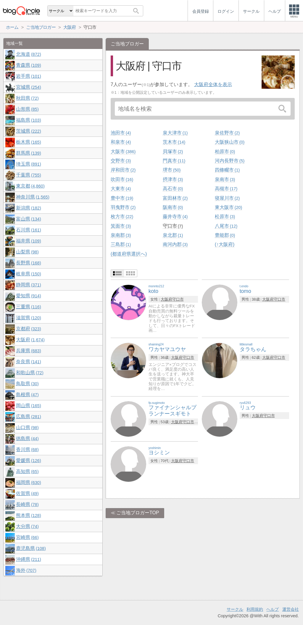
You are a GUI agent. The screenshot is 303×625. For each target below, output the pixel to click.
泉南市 (225, 179)
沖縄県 (28, 559)
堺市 (171, 169)
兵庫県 (28, 350)
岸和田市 (123, 169)
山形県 (27, 109)
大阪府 (166, 299)
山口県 (27, 427)
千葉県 (28, 174)
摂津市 (173, 179)
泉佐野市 (227, 132)
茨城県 (28, 131)
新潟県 (28, 207)
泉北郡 (173, 235)
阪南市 (173, 207)
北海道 (28, 54)
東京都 (30, 185)
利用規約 (254, 609)
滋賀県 (28, 317)
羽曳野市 (123, 207)
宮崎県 (27, 537)
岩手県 (28, 76)
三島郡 (121, 244)
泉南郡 (121, 235)
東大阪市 (228, 207)
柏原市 (225, 151)
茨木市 (174, 142)
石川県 (28, 229)
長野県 (28, 262)
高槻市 (226, 188)
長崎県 (27, 504)
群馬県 (28, 153)
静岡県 (28, 284)
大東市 (121, 188)
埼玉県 (28, 163)
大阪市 (123, 151)
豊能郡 (225, 235)
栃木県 (28, 142)
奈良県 (28, 361)
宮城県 (28, 87)
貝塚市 (173, 151)
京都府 (28, 328)
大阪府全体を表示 (213, 84)
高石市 (173, 188)
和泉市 (121, 142)
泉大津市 (175, 132)
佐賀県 (27, 493)
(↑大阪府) (225, 244)
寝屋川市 (227, 198)
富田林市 (175, 198)
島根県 (27, 394)
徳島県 (27, 438)
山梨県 (27, 251)
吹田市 (122, 179)
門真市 (174, 160)
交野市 (121, 160)
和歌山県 (29, 372)
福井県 (28, 240)
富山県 (28, 218)
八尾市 (226, 226)
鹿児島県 (31, 548)
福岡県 (28, 482)
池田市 (121, 132)
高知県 (27, 471)
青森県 (28, 65)
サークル (235, 609)
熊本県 (28, 515)
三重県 (28, 306)
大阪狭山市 (229, 142)
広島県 (28, 416)
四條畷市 (227, 169)
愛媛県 (28, 460)
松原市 (225, 216)
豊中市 (122, 198)
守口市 (173, 226)
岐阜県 (28, 273)
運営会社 (290, 609)
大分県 (27, 526)
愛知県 (28, 295)
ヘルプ (272, 609)
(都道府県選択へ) (129, 253)
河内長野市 (229, 160)
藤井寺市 (175, 216)
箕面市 (121, 226)
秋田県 (27, 98)
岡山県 (28, 405)
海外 (26, 570)
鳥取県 (27, 383)
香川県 (27, 449)
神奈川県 (32, 196)
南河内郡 (175, 244)
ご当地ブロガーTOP (137, 512)
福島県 (28, 120)
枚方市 (122, 216)
